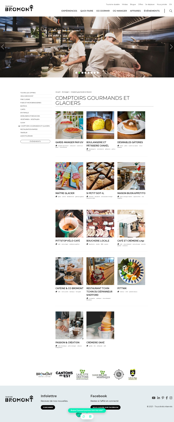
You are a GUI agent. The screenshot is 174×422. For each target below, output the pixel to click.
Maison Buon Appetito (131, 193)
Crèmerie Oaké (95, 342)
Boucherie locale (97, 240)
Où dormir (103, 10)
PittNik (122, 288)
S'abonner (48, 407)
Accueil (57, 92)
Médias (125, 4)
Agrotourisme (26, 136)
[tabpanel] (87, 47)
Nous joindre (162, 4)
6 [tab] (91, 73)
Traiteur (23, 132)
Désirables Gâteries (130, 142)
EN (170, 4)
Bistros (23, 106)
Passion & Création (67, 342)
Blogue (133, 4)
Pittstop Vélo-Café (67, 240)
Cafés (22, 109)
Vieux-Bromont (26, 96)
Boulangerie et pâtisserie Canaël (97, 144)
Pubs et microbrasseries (30, 103)
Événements (152, 10)
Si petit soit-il (95, 193)
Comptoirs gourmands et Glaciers (35, 126)
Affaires (135, 10)
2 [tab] (79, 73)
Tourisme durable (113, 4)
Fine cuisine (25, 99)
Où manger (120, 10)
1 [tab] (76, 73)
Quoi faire (86, 10)
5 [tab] (88, 73)
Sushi (22, 122)
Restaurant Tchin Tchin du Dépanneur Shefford (99, 291)
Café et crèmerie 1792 (130, 240)
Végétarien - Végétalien (29, 119)
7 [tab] (94, 73)
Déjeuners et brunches (30, 116)
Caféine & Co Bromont (69, 288)
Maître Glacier (64, 193)
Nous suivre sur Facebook (105, 407)
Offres (140, 4)
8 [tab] (97, 73)
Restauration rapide (29, 129)
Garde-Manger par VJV (69, 142)
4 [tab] (85, 73)
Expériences (69, 10)
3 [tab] (82, 73)
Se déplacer (150, 4)
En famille (24, 113)
